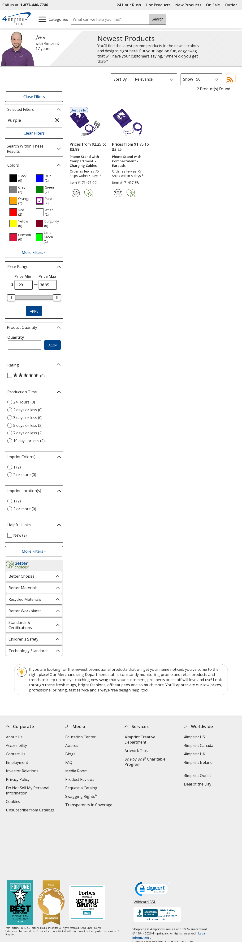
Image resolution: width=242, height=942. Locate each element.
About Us (14, 737)
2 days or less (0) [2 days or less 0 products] (28, 409)
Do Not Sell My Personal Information (27, 791)
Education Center (80, 737)
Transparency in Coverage (89, 805)
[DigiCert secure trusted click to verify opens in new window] (153, 834)
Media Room (76, 770)
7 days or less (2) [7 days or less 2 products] (28, 433)
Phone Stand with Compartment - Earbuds (126, 161)
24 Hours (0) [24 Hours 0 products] (24, 402)
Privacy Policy (18, 780)
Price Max (47, 276)
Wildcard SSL (145, 847)
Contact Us (15, 754)
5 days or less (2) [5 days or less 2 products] (28, 425)
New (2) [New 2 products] (20, 535)
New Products (188, 5)
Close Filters (34, 96)
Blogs (70, 754)
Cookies (13, 802)
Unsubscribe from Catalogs (31, 810)
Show (188, 79)
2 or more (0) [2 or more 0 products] (24, 474)
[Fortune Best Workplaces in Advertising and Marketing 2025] (20, 847)
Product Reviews (79, 779)
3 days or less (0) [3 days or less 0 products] (28, 417)
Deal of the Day (197, 784)
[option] (21, 178)
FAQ (68, 762)
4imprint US (194, 737)
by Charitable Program (145, 762)
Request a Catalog (81, 787)
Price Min (22, 276)
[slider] (11, 297)
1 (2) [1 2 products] (17, 467)
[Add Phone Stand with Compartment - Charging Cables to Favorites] (75, 193)
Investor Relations (22, 771)
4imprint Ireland (198, 762)
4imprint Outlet (197, 775)
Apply (34, 311)
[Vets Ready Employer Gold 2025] (51, 847)
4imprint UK (194, 754)
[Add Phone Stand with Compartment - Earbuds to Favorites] (118, 193)
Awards (71, 745)
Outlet (232, 5)
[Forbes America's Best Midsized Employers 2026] (87, 846)
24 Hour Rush (129, 5)
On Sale (213, 5)
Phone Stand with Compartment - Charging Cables (84, 161)
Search (157, 19)
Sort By (120, 79)
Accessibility (16, 745)
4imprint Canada (198, 745)
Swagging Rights (81, 796)
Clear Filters (34, 133)
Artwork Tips (136, 750)
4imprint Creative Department (140, 739)
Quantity (15, 337)
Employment (17, 762)
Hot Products (158, 5)
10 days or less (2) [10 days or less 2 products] (29, 440)
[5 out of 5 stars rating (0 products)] (32, 375)
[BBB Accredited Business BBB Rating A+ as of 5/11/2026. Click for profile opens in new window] (157, 858)
